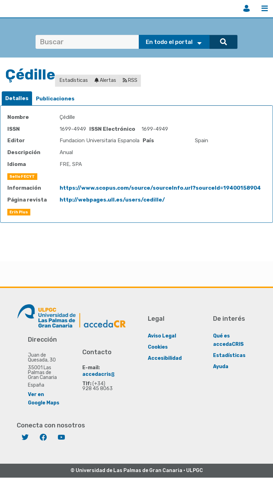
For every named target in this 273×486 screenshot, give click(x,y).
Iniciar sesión (246, 8)
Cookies (158, 347)
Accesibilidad (165, 358)
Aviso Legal (162, 336)
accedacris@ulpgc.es (109, 374)
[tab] (17, 98)
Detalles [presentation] (17, 98)
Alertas (105, 80)
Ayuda (220, 367)
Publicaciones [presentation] (55, 99)
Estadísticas (73, 80)
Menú (264, 8)
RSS (130, 80)
